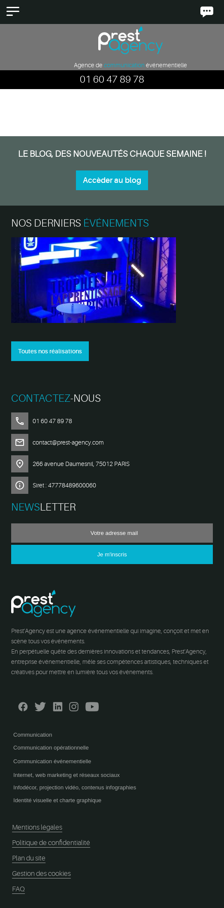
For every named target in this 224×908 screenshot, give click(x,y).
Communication (32, 735)
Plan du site (28, 858)
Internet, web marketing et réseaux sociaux (66, 775)
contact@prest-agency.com (68, 442)
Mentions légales (37, 827)
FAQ (18, 889)
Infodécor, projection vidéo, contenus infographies (74, 787)
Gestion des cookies (41, 874)
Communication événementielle (52, 761)
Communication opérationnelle (51, 747)
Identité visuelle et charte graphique (57, 800)
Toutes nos (50, 351)
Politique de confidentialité (51, 843)
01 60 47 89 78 (112, 79)
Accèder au (112, 180)
